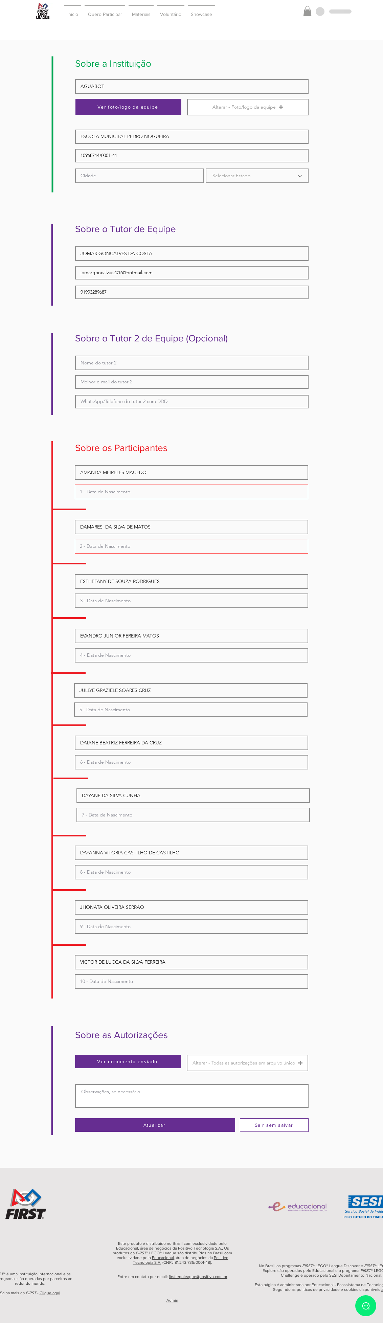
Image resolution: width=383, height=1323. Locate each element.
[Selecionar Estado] (257, 176)
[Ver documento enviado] (128, 1061)
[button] (105, 11)
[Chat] (365, 1305)
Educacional (163, 1257)
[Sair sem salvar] (274, 1125)
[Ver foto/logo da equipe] (128, 107)
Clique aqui (50, 1293)
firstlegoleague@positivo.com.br (198, 1276)
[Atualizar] (155, 1125)
